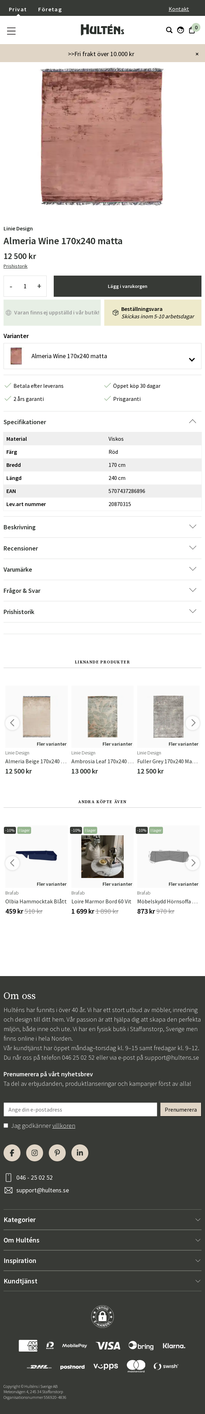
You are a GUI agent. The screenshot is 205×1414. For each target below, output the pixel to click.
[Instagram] (34, 1152)
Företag (50, 9)
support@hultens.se (172, 1057)
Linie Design (18, 228)
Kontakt (179, 8)
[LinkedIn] (79, 1152)
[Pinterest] (57, 1152)
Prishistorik (16, 266)
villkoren (63, 1125)
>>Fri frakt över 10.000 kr (101, 54)
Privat (18, 9)
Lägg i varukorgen (127, 286)
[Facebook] (12, 1152)
